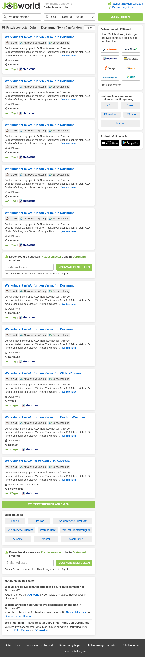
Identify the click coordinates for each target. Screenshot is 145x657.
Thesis (15, 521)
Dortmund (48, 27)
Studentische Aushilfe (20, 530)
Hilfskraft (39, 521)
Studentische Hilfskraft (72, 521)
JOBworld (33, 594)
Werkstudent (48, 530)
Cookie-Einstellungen (72, 651)
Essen (25, 630)
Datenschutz (12, 645)
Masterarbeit (76, 539)
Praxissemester (17, 27)
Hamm (120, 123)
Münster (132, 114)
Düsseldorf (41, 630)
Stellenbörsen (131, 645)
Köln (16, 630)
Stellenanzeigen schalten (127, 3)
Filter (89, 27)
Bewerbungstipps (122, 7)
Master (46, 539)
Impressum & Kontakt (39, 645)
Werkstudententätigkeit (76, 530)
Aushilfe (18, 539)
